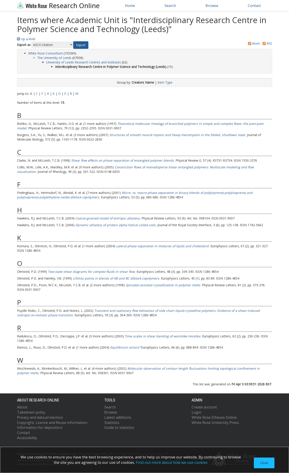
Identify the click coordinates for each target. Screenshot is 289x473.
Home (130, 5)
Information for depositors (39, 427)
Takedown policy (31, 412)
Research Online (58, 5)
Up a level (26, 39)
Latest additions (117, 417)
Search (170, 5)
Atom (253, 43)
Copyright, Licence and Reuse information (52, 422)
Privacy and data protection (40, 417)
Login (196, 412)
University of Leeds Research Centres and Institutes (83, 62)
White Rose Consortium (45, 53)
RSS (266, 43)
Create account (204, 407)
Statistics (111, 422)
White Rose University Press (215, 422)
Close (264, 463)
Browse (212, 5)
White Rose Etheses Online (214, 417)
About (22, 407)
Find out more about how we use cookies (172, 462)
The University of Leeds (54, 58)
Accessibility (27, 437)
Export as (24, 45)
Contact (254, 5)
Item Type (165, 82)
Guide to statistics (119, 427)
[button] (80, 45)
